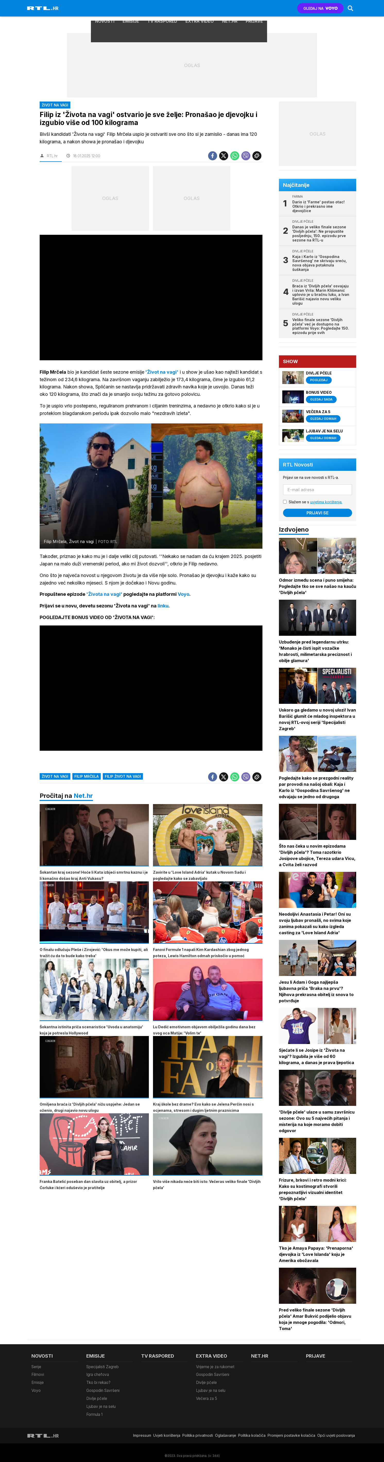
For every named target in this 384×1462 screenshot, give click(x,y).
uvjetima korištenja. (327, 502)
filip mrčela (86, 777)
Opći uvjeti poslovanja (336, 1429)
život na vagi (55, 777)
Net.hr (83, 797)
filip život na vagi (123, 777)
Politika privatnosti (197, 1429)
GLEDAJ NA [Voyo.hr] (320, 8)
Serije (36, 1366)
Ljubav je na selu (100, 1402)
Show (291, 361)
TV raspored (162, 8)
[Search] (350, 8)
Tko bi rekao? (98, 1381)
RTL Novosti (299, 465)
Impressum (142, 1429)
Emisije (131, 8)
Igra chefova (97, 1373)
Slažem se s (316, 502)
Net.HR (229, 8)
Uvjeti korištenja (166, 1429)
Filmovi (37, 1373)
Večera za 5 (206, 1395)
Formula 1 (94, 1409)
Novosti (104, 8)
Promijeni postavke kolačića (291, 1429)
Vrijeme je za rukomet (215, 1366)
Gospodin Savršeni (102, 1387)
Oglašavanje (225, 1429)
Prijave (254, 8)
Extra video (199, 8)
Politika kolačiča (252, 1429)
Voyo (35, 1387)
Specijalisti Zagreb (102, 1366)
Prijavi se (318, 512)
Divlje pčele (96, 1395)
